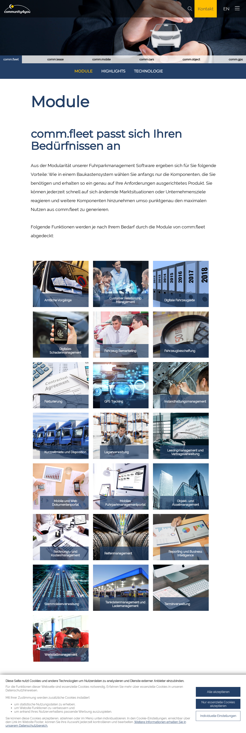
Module (83, 71)
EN (226, 8)
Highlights (113, 71)
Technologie (148, 71)
